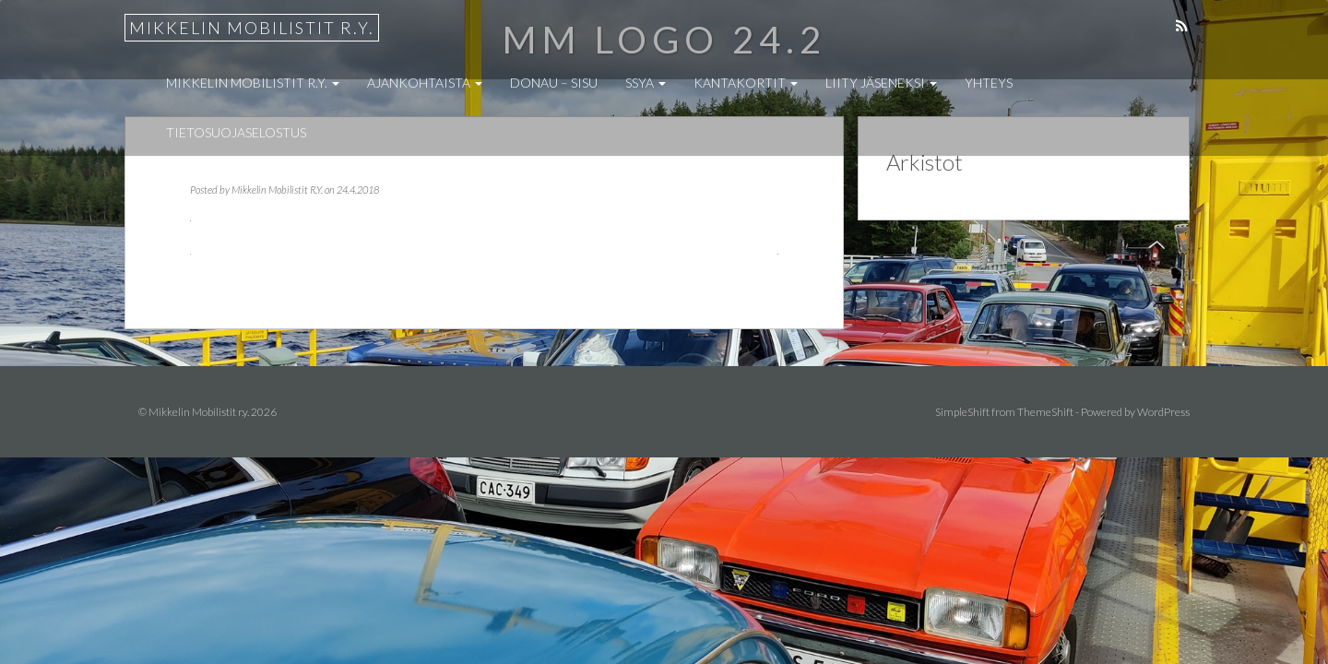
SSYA (645, 82)
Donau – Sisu (554, 82)
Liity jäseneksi (881, 82)
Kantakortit (746, 82)
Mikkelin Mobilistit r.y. (251, 28)
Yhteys (989, 82)
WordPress (1163, 412)
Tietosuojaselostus (236, 132)
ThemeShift (1045, 412)
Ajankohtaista (424, 82)
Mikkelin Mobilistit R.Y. (277, 190)
